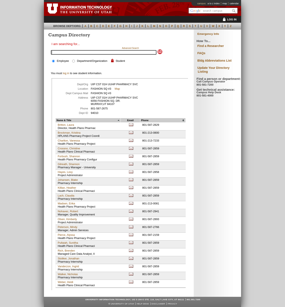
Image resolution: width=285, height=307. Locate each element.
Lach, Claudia (66, 195)
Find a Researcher (210, 46)
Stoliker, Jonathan (68, 258)
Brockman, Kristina (69, 132)
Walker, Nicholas (68, 274)
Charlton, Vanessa (69, 140)
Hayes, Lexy (65, 172)
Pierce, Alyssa (66, 234)
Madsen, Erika (66, 203)
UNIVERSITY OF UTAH (122, 304)
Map (117, 88)
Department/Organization (92, 60)
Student (120, 60)
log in (66, 73)
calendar (234, 3)
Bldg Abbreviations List (214, 60)
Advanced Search (130, 48)
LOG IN (228, 19)
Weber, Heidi (65, 282)
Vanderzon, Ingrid (68, 266)
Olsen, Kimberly (67, 219)
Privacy (172, 304)
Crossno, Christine (69, 148)
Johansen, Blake (68, 179)
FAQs (201, 53)
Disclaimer (158, 304)
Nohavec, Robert (68, 211)
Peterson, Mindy (67, 227)
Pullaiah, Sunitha (68, 242)
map (224, 3)
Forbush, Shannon (69, 156)
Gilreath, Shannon (69, 164)
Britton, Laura (66, 124)
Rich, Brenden (66, 250)
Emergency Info (208, 33)
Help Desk (143, 304)
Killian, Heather (67, 187)
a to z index (214, 3)
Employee (63, 60)
